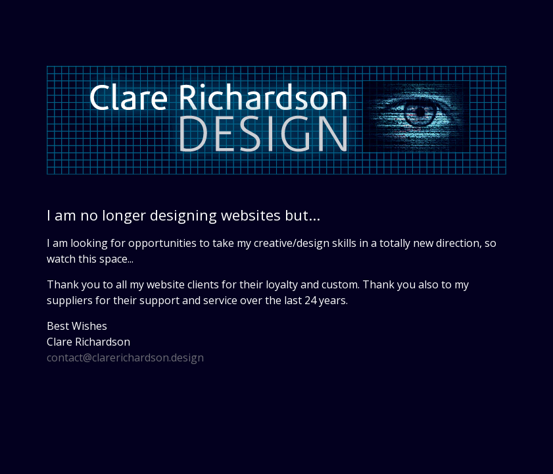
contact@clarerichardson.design (125, 357)
